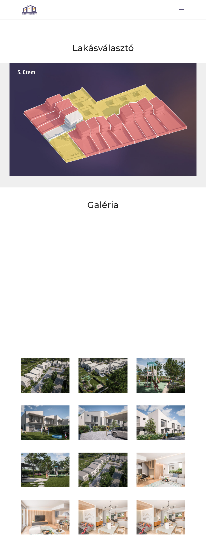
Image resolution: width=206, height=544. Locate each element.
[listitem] (167, 114)
